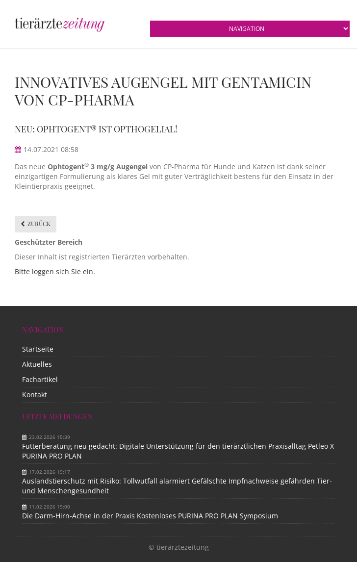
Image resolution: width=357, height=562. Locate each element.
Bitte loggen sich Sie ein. (55, 271)
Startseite (37, 349)
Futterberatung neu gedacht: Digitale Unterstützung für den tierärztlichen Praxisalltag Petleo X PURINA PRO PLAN (178, 450)
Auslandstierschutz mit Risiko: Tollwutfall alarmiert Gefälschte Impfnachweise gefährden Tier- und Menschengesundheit (177, 485)
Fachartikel (40, 379)
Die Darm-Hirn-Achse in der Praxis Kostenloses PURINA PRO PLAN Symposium (150, 515)
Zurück (39, 224)
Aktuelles (37, 364)
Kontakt (34, 394)
